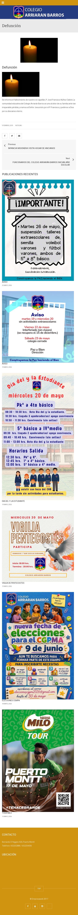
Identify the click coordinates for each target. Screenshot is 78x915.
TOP (39, 889)
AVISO (4, 282)
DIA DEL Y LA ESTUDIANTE (13, 501)
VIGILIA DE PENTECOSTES (13, 583)
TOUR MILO (7, 813)
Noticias (18, 125)
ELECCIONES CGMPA (11, 700)
